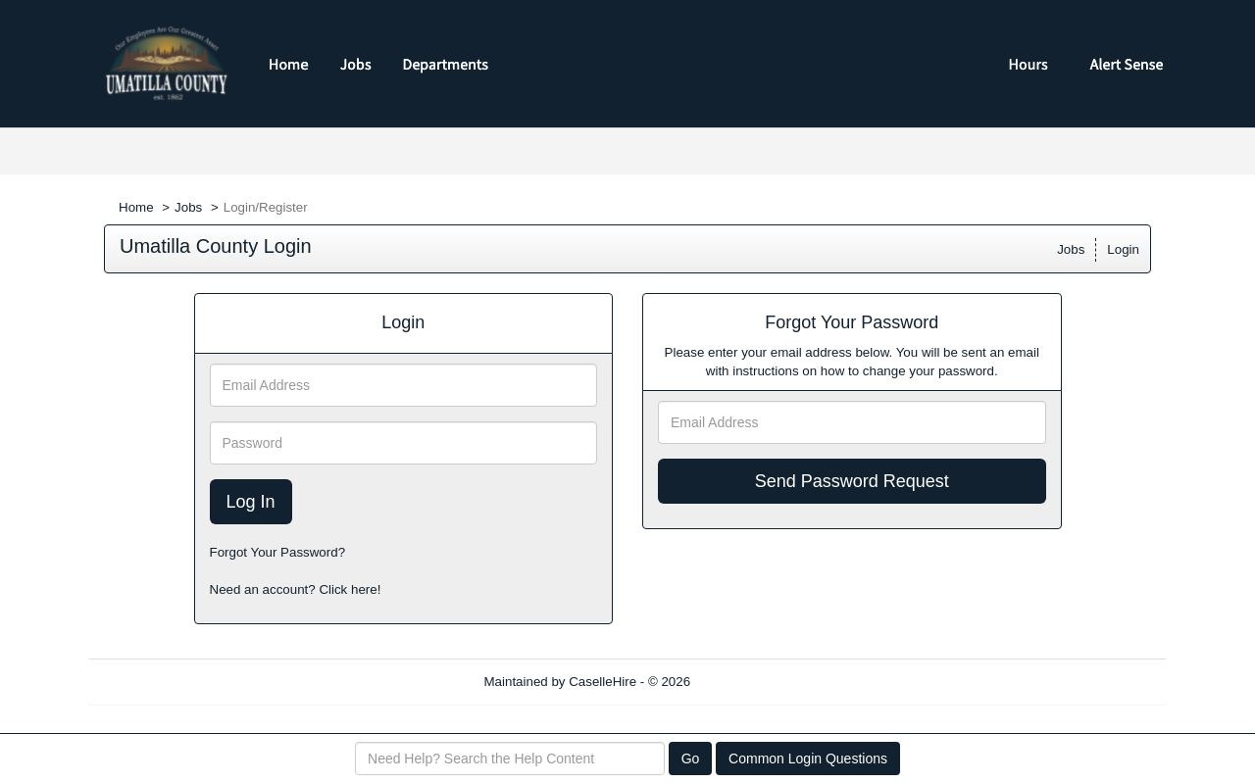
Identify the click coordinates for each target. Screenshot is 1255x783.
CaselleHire (602, 681)
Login (1123, 249)
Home (136, 207)
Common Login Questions (807, 758)
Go (690, 758)
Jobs (188, 207)
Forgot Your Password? (278, 552)
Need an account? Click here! (295, 589)
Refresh (749, 681)
